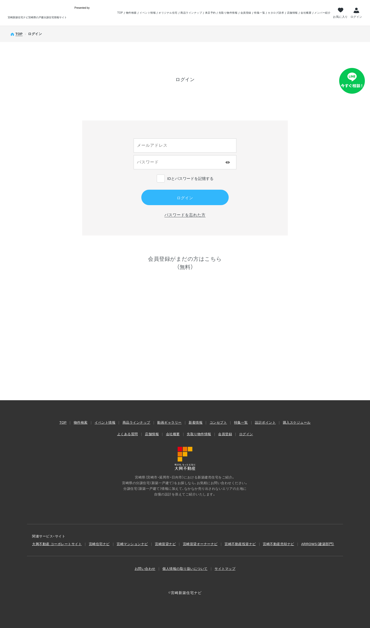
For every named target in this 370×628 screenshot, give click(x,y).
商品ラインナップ (191, 13)
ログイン (356, 16)
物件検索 (131, 13)
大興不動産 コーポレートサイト (57, 544)
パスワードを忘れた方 (185, 215)
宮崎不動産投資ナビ (240, 544)
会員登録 (245, 13)
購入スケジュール (297, 422)
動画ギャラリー (169, 422)
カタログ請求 (276, 13)
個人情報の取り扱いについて (185, 569)
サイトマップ (225, 569)
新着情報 (195, 422)
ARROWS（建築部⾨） (317, 544)
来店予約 (210, 13)
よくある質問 (127, 434)
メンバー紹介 (322, 13)
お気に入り (340, 16)
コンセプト (218, 422)
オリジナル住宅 (168, 13)
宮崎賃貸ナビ (165, 544)
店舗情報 (292, 13)
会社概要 (306, 13)
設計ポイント (265, 422)
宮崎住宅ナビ (99, 544)
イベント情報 (148, 13)
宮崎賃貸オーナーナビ (200, 544)
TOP (120, 13)
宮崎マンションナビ (132, 544)
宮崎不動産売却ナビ (278, 544)
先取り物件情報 (228, 13)
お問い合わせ (145, 569)
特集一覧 (259, 13)
